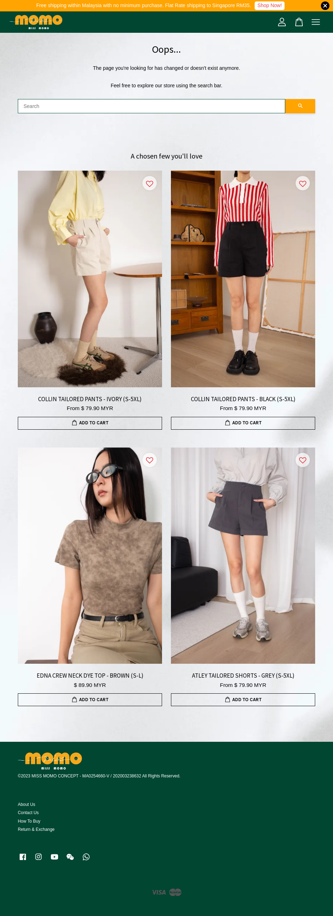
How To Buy (29, 821)
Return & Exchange (36, 829)
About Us (26, 804)
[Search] (151, 106)
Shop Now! (269, 5)
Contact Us (28, 812)
